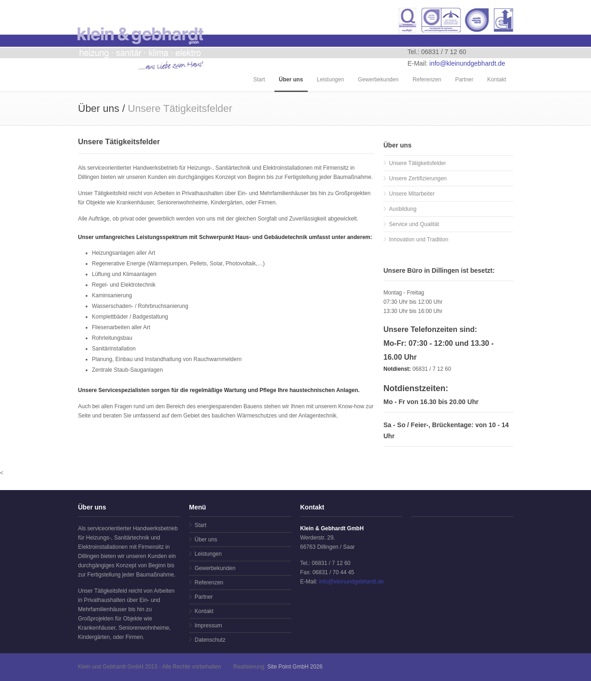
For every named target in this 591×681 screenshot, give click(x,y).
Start (259, 79)
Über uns (291, 79)
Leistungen (330, 79)
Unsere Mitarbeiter (412, 193)
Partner (464, 79)
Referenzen (426, 79)
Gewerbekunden (378, 79)
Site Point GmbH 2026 (294, 666)
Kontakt (496, 79)
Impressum (208, 625)
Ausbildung (403, 209)
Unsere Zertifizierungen (418, 178)
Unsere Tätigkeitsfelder (417, 163)
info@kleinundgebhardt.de (467, 63)
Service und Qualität (414, 224)
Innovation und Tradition (418, 239)
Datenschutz (210, 640)
